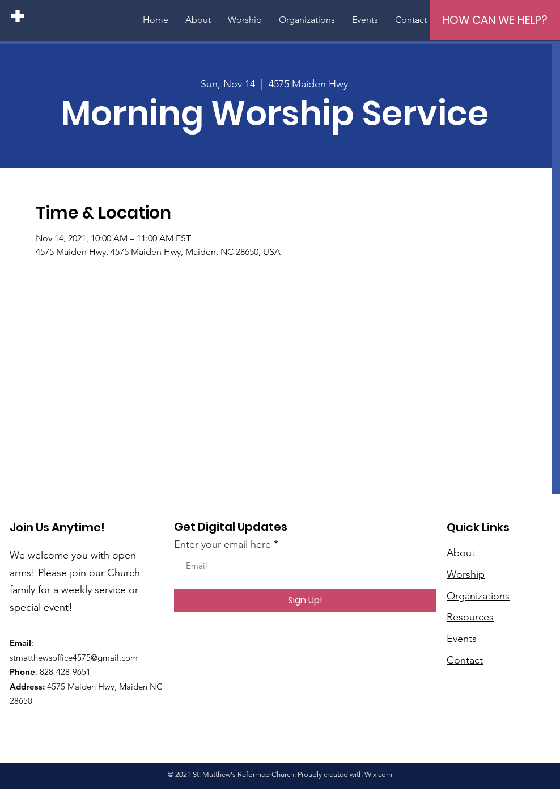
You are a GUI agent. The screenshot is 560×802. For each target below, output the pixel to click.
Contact (465, 660)
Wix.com (378, 774)
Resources (470, 617)
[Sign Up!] (305, 600)
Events (462, 638)
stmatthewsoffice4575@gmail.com (74, 657)
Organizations (478, 596)
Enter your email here (222, 544)
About (461, 553)
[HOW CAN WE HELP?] (495, 20)
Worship (466, 574)
